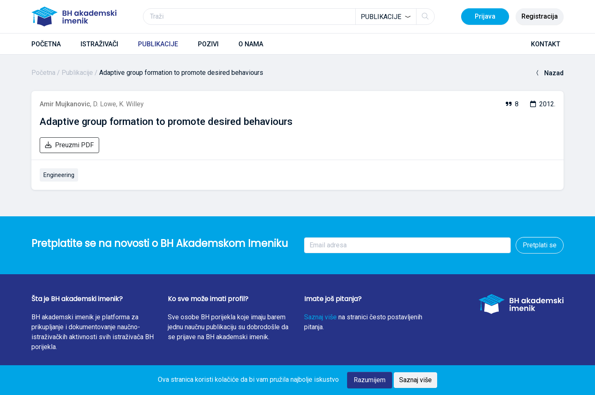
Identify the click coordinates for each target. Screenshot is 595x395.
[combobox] (386, 16)
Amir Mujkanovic (65, 104)
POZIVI (208, 44)
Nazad (549, 73)
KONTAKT (545, 44)
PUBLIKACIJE (158, 44)
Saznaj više (320, 317)
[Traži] (289, 16)
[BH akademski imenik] (74, 16)
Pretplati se (540, 245)
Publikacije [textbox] (381, 17)
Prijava (485, 16)
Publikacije (77, 73)
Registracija (539, 16)
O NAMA (250, 44)
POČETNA (46, 44)
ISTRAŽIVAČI (99, 44)
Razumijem (370, 380)
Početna (43, 73)
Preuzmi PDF (69, 145)
